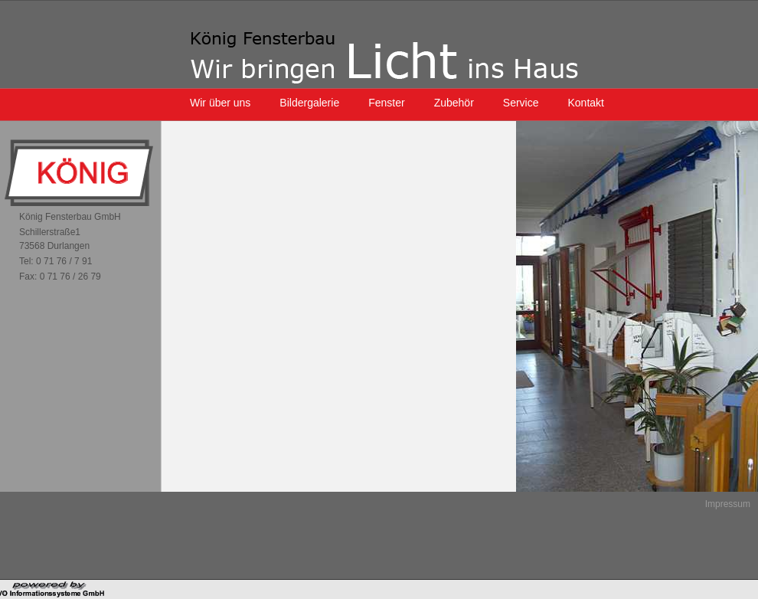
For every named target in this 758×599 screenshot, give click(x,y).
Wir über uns (220, 103)
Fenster (386, 103)
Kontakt (586, 103)
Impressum (727, 504)
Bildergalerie (309, 103)
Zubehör (454, 103)
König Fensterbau (384, 57)
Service (521, 103)
